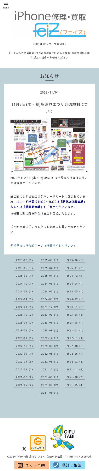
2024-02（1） (75, 299)
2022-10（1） (25, 346)
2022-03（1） (50, 361)
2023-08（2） (75, 314)
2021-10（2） (25, 377)
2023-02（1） (75, 330)
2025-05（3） (25, 268)
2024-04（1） (25, 299)
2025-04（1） (50, 268)
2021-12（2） (50, 369)
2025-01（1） (50, 275)
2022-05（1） (75, 353)
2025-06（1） (75, 260)
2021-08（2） (75, 377)
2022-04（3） (25, 361)
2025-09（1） (25, 260)
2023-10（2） (25, 314)
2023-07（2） (25, 322)
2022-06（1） (50, 353)
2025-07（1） (50, 260)
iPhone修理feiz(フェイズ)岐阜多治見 (40, 456)
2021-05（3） (75, 385)
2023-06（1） (50, 322)
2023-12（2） (50, 307)
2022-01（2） (25, 369)
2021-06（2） (50, 385)
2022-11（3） (75, 338)
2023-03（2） (50, 330)
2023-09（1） (50, 314)
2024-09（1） (50, 283)
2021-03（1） (50, 392)
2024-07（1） (25, 291)
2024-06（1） (50, 291)
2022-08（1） (75, 346)
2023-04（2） (25, 330)
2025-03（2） (75, 268)
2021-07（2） (25, 385)
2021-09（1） (50, 377)
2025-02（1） (25, 275)
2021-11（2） (75, 369)
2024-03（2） (50, 299)
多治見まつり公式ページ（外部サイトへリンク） (43, 245)
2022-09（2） (50, 346)
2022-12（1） (50, 338)
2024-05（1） (75, 291)
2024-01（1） (25, 307)
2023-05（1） (75, 322)
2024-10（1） (25, 283)
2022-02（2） (75, 361)
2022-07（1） (25, 353)
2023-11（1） (75, 307)
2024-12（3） (75, 275)
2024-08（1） (75, 283)
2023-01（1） (25, 338)
